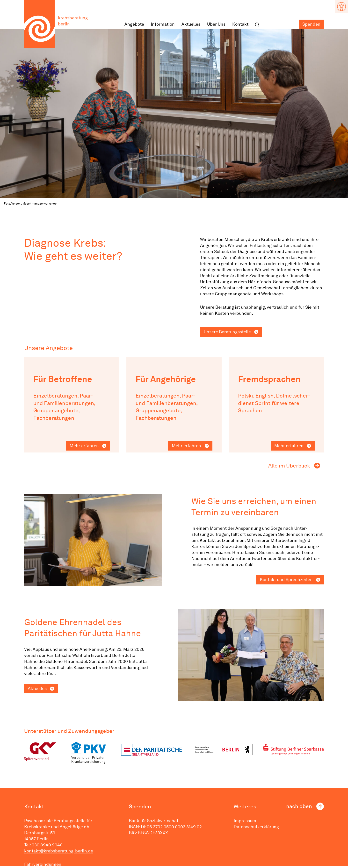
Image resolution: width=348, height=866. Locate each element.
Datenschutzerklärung (256, 826)
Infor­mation (163, 24)
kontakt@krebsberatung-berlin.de (58, 850)
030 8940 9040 (47, 844)
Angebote (134, 24)
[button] (341, 6)
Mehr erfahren (84, 445)
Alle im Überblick (289, 465)
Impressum (245, 820)
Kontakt (240, 24)
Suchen (257, 25)
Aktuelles (190, 24)
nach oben (299, 806)
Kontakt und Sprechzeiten (286, 579)
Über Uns (216, 24)
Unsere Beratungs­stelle (227, 331)
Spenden (311, 24)
